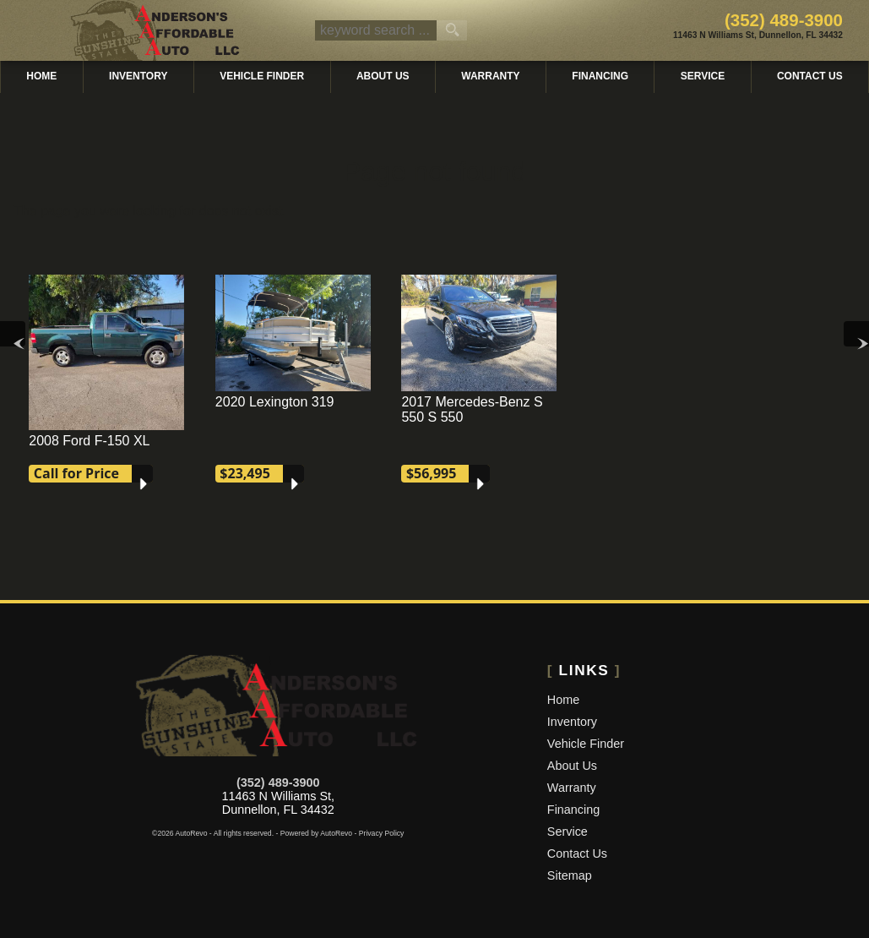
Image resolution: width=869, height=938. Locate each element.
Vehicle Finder (585, 743)
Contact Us (577, 853)
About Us (572, 765)
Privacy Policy (382, 833)
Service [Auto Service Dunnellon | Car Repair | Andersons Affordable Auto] (703, 76)
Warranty (571, 787)
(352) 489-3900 (277, 782)
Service (567, 831)
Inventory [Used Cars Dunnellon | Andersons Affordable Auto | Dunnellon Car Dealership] (138, 76)
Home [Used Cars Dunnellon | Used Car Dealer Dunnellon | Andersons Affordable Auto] (41, 76)
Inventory (572, 721)
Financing (600, 76)
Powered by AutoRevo (316, 833)
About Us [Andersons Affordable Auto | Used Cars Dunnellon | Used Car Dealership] (383, 76)
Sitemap (569, 875)
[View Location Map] (758, 35)
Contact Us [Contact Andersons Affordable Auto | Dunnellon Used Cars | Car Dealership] (810, 76)
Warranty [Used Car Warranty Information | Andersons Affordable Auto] (490, 76)
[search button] (452, 30)
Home (563, 699)
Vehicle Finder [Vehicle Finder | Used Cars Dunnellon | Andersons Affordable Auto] (262, 76)
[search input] (376, 30)
